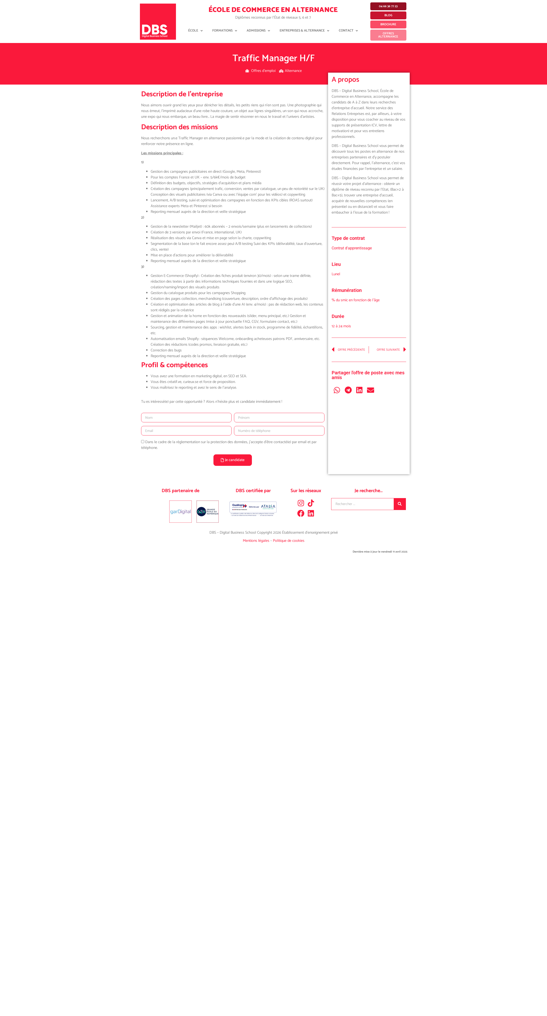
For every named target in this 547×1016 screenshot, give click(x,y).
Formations (224, 31)
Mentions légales (256, 541)
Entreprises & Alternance (304, 31)
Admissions (258, 31)
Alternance (293, 71)
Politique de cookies (288, 541)
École (195, 31)
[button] (337, 390)
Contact (348, 31)
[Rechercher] (400, 504)
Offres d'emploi (263, 71)
